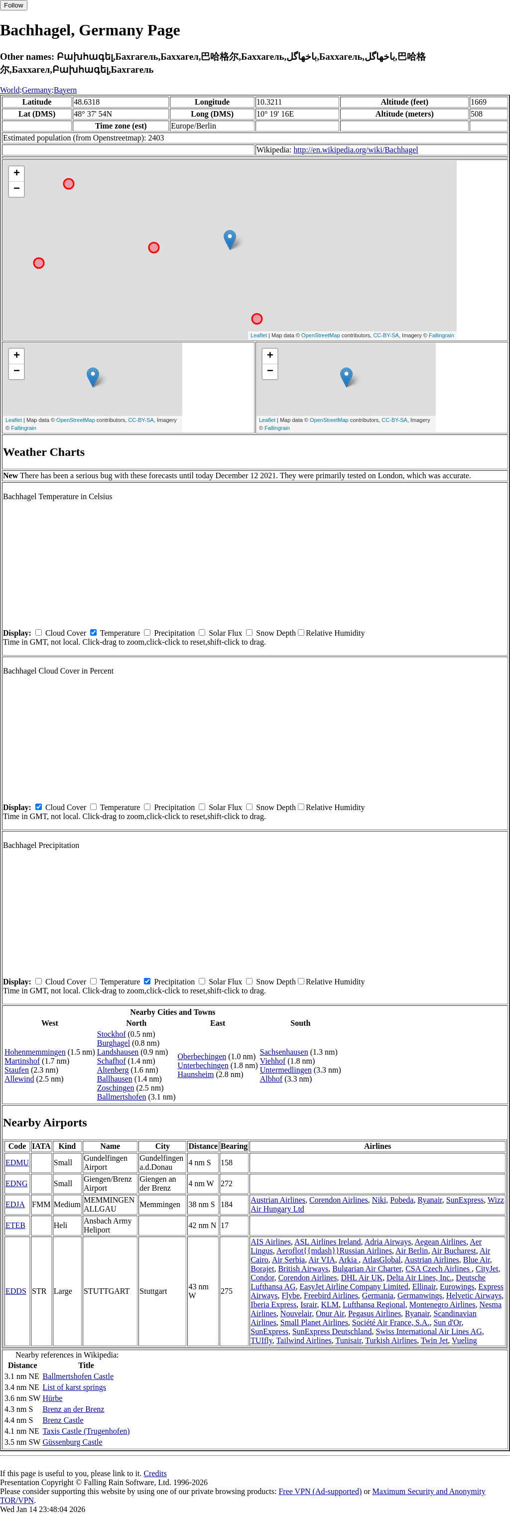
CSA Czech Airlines (438, 1268)
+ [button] (16, 173)
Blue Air (476, 1259)
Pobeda (401, 1200)
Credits (154, 1473)
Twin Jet (434, 1340)
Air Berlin (411, 1250)
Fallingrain (441, 335)
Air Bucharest (454, 1250)
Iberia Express (273, 1304)
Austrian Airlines (278, 1200)
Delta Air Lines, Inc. (419, 1277)
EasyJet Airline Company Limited (354, 1286)
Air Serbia (288, 1259)
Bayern (65, 90)
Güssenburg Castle (72, 1442)
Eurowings (457, 1286)
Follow (13, 5)
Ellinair (424, 1286)
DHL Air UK (361, 1277)
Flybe (291, 1295)
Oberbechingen (202, 1056)
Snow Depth (276, 633)
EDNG (16, 1183)
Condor (262, 1277)
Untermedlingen (286, 1070)
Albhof (271, 1079)
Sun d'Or (447, 1322)
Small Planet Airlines (314, 1322)
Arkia (349, 1259)
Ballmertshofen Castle (78, 1376)
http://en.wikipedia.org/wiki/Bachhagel (355, 149)
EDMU (17, 1162)
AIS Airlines (270, 1242)
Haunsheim (196, 1074)
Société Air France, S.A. (391, 1322)
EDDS (15, 1291)
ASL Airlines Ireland (327, 1242)
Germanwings (419, 1295)
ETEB (15, 1225)
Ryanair (429, 1200)
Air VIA (321, 1259)
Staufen (16, 1070)
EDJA (15, 1204)
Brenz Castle (62, 1420)
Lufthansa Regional (374, 1304)
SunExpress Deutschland (332, 1331)
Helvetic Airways (474, 1295)
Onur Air (330, 1313)
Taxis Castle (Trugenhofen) (85, 1431)
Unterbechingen (203, 1065)
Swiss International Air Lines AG (429, 1331)
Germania (377, 1295)
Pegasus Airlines (374, 1313)
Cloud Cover (65, 633)
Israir (308, 1304)
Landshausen (118, 1052)
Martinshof (22, 1061)
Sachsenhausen (284, 1052)
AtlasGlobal (381, 1259)
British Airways (303, 1268)
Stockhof (111, 1034)
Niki (379, 1200)
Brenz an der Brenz (73, 1409)
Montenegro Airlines (442, 1304)
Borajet (262, 1268)
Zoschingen (115, 1088)
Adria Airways (388, 1242)
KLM (330, 1304)
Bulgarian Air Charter (366, 1268)
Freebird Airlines (331, 1295)
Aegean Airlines (441, 1242)
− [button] (16, 189)
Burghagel (113, 1043)
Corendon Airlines (338, 1200)
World (10, 90)
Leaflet (259, 335)
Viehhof (272, 1061)
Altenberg (113, 1070)
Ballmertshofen (121, 1097)
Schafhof (111, 1061)
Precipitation (174, 633)
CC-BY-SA (386, 335)
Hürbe (52, 1398)
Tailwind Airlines (303, 1340)
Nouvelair (296, 1313)
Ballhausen (114, 1079)
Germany (37, 90)
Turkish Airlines (391, 1340)
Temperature (120, 633)
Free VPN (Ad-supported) (320, 1491)
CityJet (487, 1268)
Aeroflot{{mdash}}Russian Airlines (334, 1250)
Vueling (464, 1340)
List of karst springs (74, 1387)
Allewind (19, 1079)
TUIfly (261, 1340)
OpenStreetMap (320, 335)
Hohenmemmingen (35, 1052)
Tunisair (348, 1340)
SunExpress (465, 1200)
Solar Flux (225, 633)
